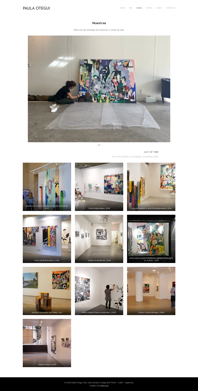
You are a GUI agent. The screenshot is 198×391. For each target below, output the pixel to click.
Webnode (104, 386)
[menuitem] (155, 8)
